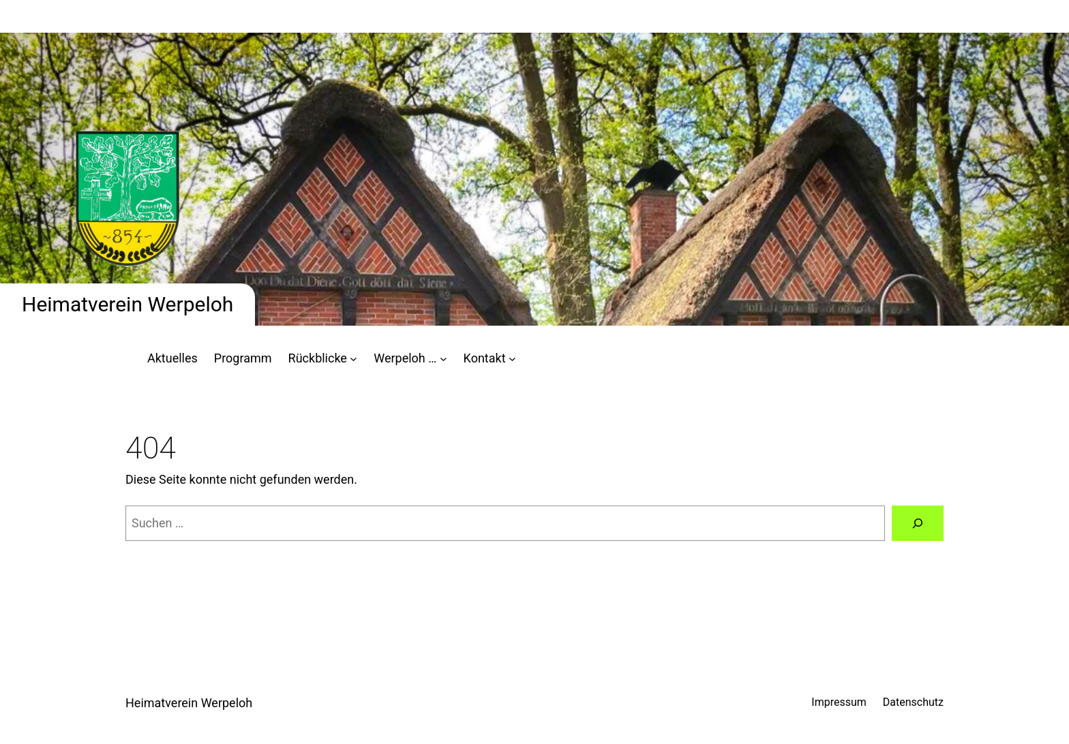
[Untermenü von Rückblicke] (353, 358)
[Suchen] (918, 523)
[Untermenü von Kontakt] (512, 358)
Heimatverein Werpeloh (127, 304)
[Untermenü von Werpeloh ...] (443, 358)
